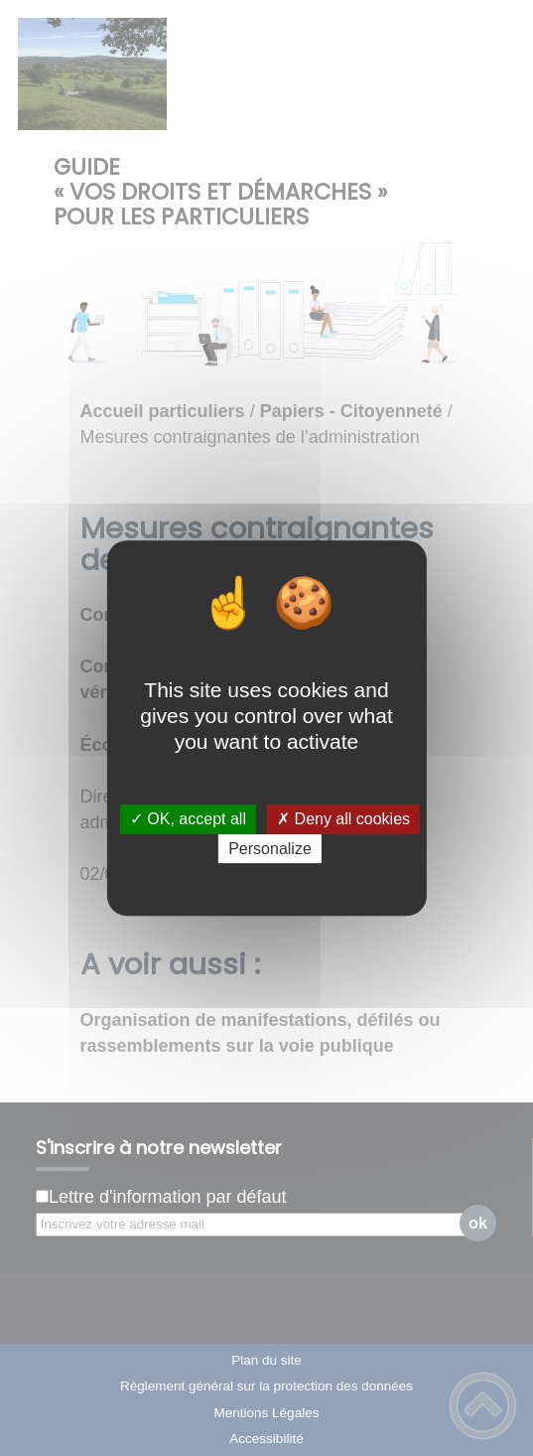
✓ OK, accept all (188, 819)
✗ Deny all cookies (343, 819)
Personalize (270, 848)
